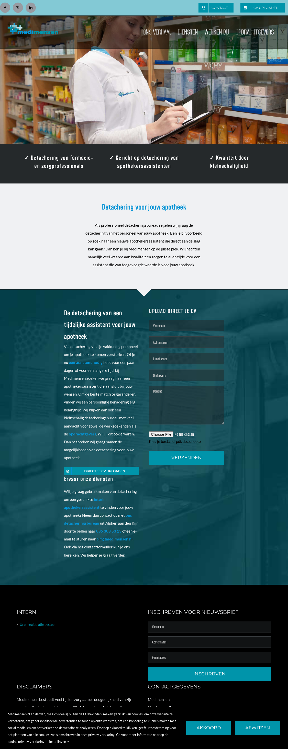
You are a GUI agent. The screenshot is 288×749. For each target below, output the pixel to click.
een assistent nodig (86, 362)
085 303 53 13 (108, 531)
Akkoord (208, 728)
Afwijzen (257, 728)
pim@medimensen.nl (114, 539)
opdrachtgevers (82, 434)
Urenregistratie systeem (39, 624)
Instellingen (59, 742)
